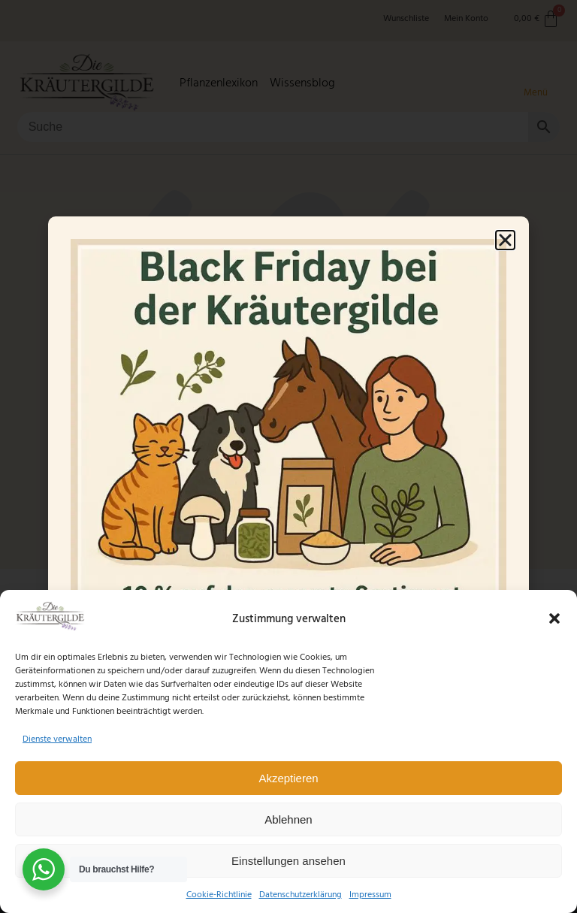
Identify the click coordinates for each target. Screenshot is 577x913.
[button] (554, 618)
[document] (288, 456)
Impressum (370, 894)
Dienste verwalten (57, 739)
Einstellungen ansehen (288, 860)
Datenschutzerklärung (300, 894)
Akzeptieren (288, 778)
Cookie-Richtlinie (219, 894)
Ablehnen (288, 819)
